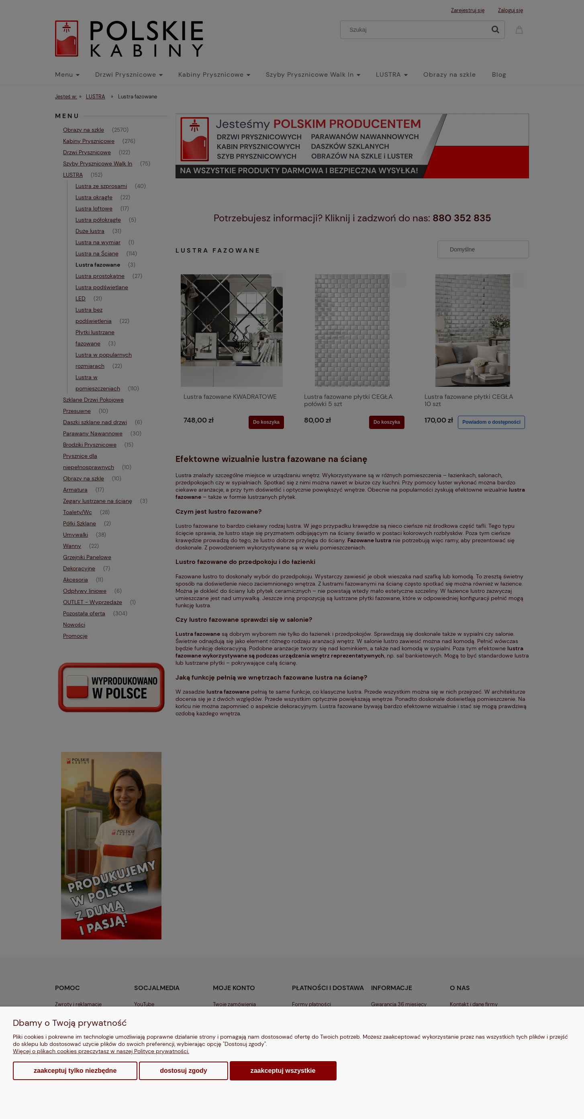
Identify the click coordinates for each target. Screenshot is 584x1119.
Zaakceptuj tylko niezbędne (75, 1070)
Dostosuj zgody (183, 1070)
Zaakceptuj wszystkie (283, 1070)
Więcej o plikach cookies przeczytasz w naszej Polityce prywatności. (101, 1051)
